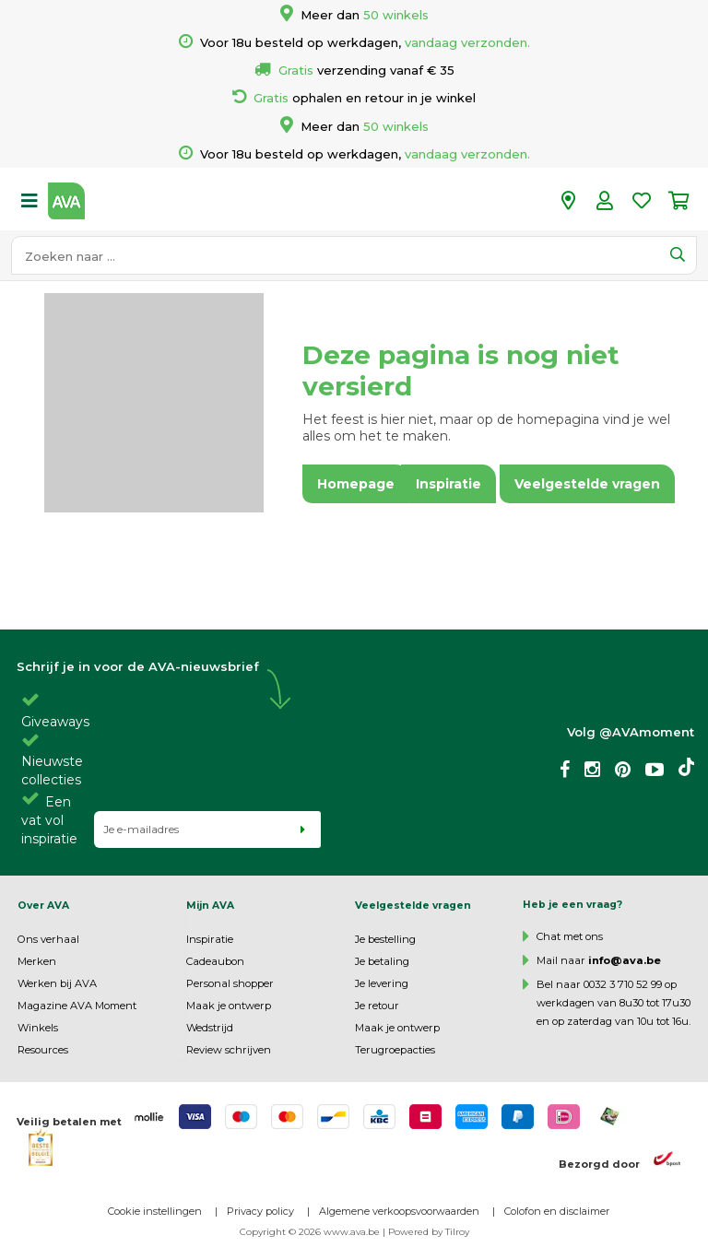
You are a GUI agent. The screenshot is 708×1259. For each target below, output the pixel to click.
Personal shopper (230, 983)
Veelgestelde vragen (413, 906)
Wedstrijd (209, 1027)
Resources (43, 1049)
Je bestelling (385, 939)
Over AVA (43, 906)
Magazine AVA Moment (77, 1005)
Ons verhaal (48, 939)
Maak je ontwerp (228, 1005)
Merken (37, 961)
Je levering (381, 983)
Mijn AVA (210, 906)
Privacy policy (260, 1211)
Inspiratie (209, 939)
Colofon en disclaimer (556, 1211)
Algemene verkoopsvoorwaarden (399, 1211)
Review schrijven (228, 1049)
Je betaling (382, 961)
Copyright (263, 1232)
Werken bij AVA (57, 983)
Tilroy (457, 1232)
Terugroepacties (395, 1049)
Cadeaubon (215, 961)
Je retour (377, 1005)
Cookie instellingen (155, 1211)
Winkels (38, 1027)
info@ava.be (624, 960)
